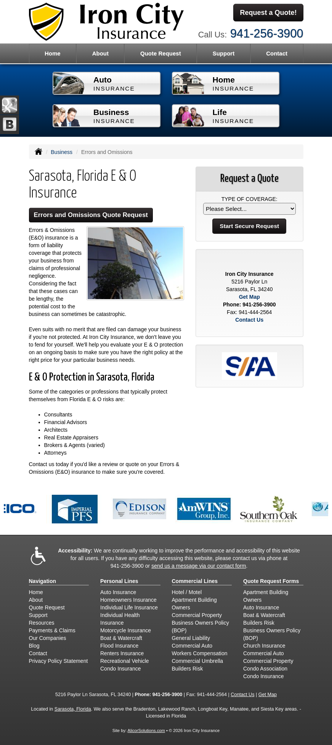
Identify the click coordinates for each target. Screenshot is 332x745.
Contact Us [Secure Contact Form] (249, 320)
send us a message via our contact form (198, 566)
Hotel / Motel (187, 592)
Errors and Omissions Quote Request (91, 215)
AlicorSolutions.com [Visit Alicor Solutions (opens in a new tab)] (146, 730)
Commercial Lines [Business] (195, 581)
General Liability (191, 638)
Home (53, 53)
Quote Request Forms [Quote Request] (271, 581)
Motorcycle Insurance (125, 630)
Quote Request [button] (160, 53)
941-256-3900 (266, 33)
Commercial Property (197, 615)
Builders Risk (187, 669)
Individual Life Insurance (129, 607)
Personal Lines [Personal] (119, 581)
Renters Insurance (122, 653)
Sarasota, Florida (73, 709)
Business (61, 152)
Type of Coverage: (249, 199)
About (100, 53)
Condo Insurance (120, 669)
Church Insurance (264, 646)
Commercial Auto (192, 646)
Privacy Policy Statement (58, 661)
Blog (34, 646)
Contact (276, 53)
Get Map (249, 297)
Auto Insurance (118, 592)
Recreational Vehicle (124, 661)
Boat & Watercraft (121, 638)
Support (38, 615)
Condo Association (265, 669)
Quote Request (47, 607)
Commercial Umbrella (197, 661)
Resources (42, 623)
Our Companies (47, 638)
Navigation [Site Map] (42, 581)
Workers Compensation (200, 653)
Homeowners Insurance (128, 600)
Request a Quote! (268, 12)
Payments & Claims (52, 630)
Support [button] (224, 53)
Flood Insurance (119, 646)
